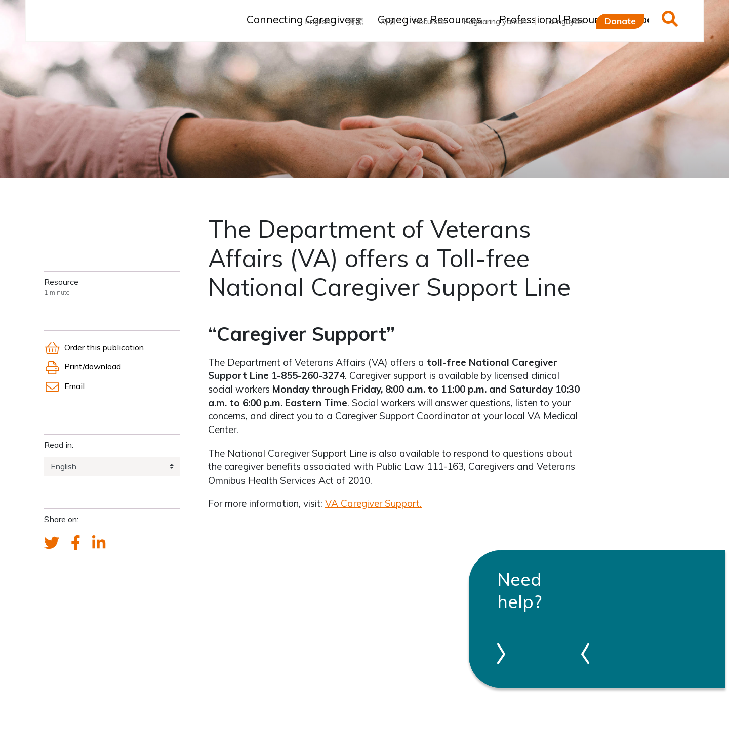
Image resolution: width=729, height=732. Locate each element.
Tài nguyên (564, 21)
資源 (355, 21)
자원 (388, 21)
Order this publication (94, 347)
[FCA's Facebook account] (75, 543)
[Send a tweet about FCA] (51, 543)
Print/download (82, 366)
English (318, 21)
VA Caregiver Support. (373, 503)
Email (64, 386)
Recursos (430, 21)
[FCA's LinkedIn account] (98, 543)
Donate (620, 20)
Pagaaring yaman (495, 21)
